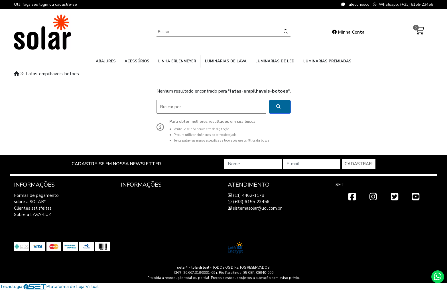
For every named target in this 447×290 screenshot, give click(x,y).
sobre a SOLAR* (30, 202)
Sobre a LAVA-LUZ (32, 214)
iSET (339, 184)
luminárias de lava (226, 61)
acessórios (137, 61)
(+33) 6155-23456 (248, 202)
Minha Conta (348, 32)
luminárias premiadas (327, 61)
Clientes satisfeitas (33, 208)
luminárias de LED (274, 61)
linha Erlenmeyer (177, 61)
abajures (106, 61)
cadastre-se (66, 4)
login (44, 4)
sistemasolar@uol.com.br (255, 208)
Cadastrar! (359, 164)
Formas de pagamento (36, 195)
